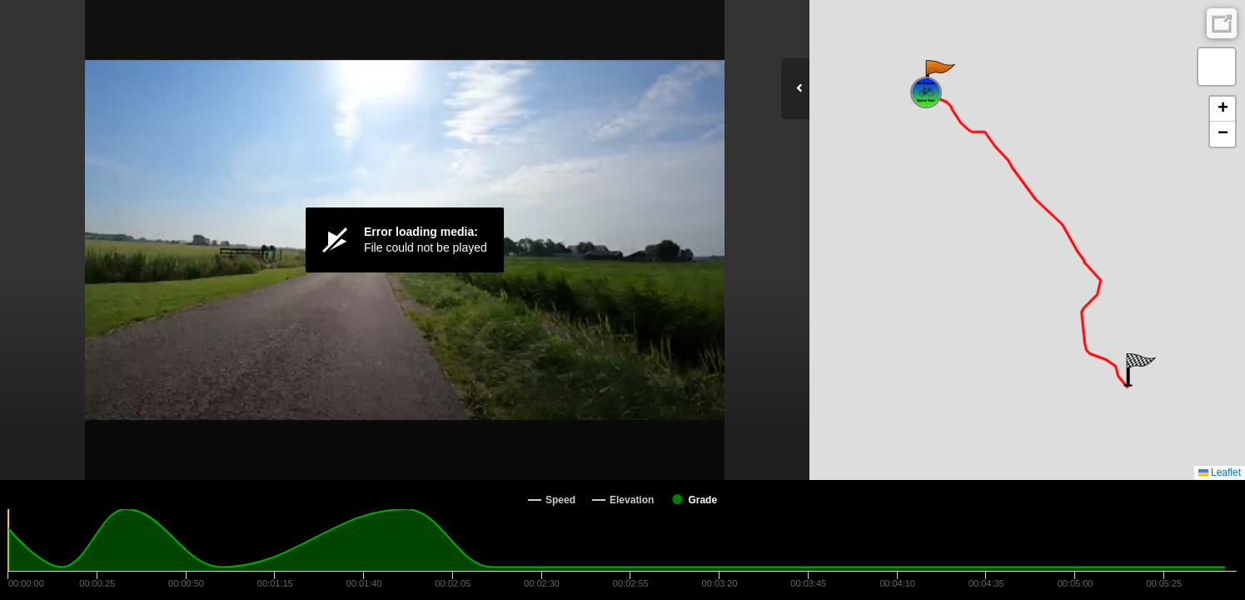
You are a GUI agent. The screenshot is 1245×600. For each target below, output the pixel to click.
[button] (939, 76)
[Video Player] (404, 240)
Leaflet (1219, 472)
